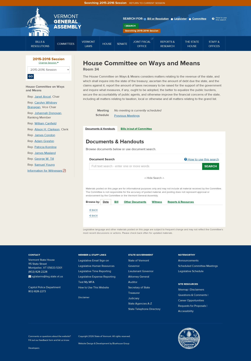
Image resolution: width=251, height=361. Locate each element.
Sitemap (183, 289)
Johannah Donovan (48, 113)
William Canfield (45, 123)
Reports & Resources (181, 202)
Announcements (188, 260)
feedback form (46, 340)
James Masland (45, 153)
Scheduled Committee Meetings (198, 266)
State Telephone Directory (144, 309)
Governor (134, 266)
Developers (33, 348)
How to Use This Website (93, 287)
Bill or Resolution (157, 18)
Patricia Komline (46, 147)
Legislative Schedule (191, 271)
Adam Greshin (44, 141)
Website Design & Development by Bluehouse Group (103, 343)
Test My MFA (86, 282)
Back (93, 210)
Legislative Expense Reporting (96, 276)
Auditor (132, 282)
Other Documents (135, 202)
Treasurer (134, 293)
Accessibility (186, 311)
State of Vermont (138, 260)
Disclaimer (84, 297)
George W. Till (44, 159)
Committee (198, 18)
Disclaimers (197, 289)
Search (131, 25)
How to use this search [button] (201, 159)
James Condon (45, 135)
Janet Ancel (43, 97)
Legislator (179, 18)
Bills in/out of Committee (136, 129)
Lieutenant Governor (140, 271)
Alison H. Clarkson (47, 129)
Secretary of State (139, 287)
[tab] (100, 129)
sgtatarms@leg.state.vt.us (45, 276)
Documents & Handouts (100, 129)
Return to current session (147, 3)
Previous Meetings (127, 116)
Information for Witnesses (46, 171)
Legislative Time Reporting (94, 271)
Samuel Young (45, 165)
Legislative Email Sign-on (93, 260)
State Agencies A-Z (140, 303)
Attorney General (138, 276)
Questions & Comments (192, 295)
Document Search (154, 159)
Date (106, 202)
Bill (116, 202)
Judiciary (133, 298)
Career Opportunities (191, 300)
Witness (157, 202)
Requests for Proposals (192, 306)
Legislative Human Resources (96, 266)
